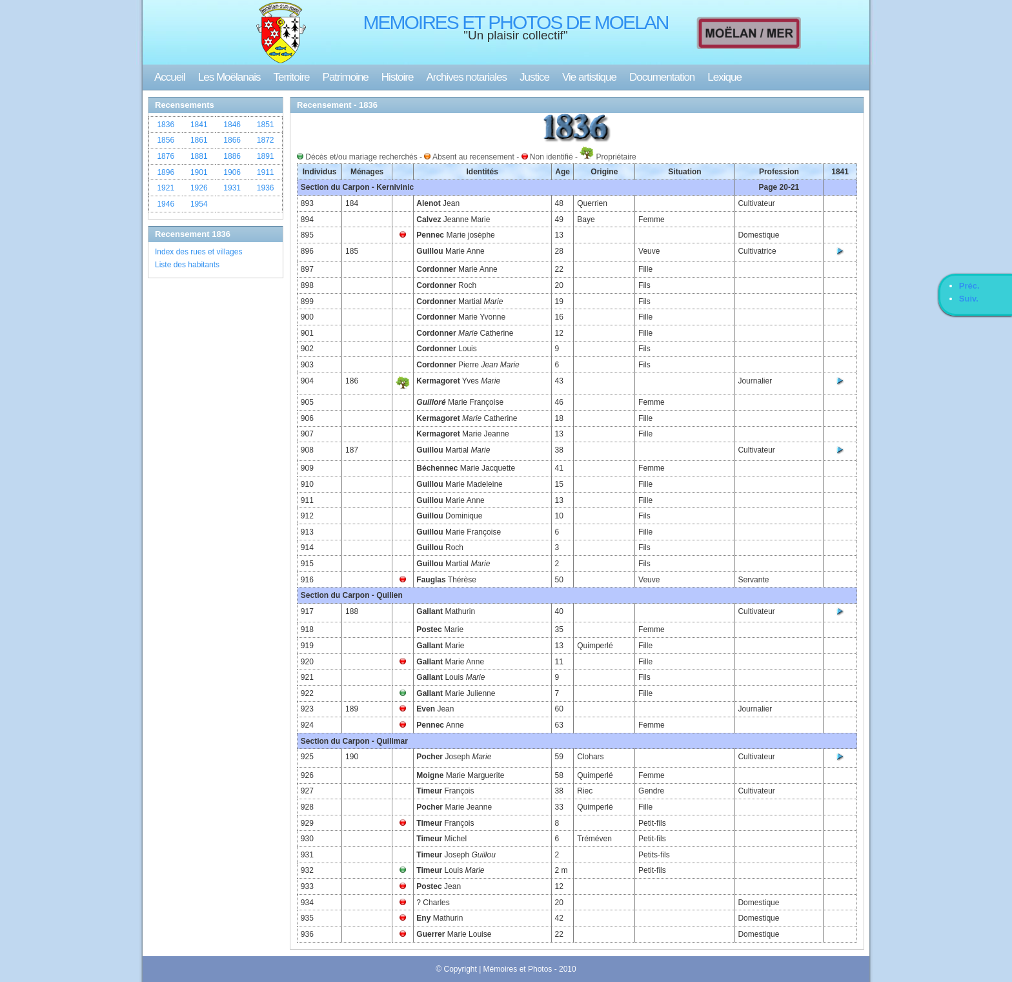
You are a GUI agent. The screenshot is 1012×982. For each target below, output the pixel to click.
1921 (165, 187)
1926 (199, 187)
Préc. (969, 286)
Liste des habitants (187, 264)
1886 (232, 156)
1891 (265, 156)
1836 (165, 124)
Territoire (291, 77)
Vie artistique (589, 77)
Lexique (724, 77)
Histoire (397, 77)
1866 (232, 140)
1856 (165, 140)
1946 (165, 204)
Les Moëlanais (229, 77)
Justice (534, 77)
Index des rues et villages (198, 251)
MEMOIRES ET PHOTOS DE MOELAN (516, 22)
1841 (199, 124)
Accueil (169, 77)
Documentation (661, 77)
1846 (232, 124)
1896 (165, 172)
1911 (265, 172)
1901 (199, 172)
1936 (265, 187)
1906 (232, 172)
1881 (199, 156)
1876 (165, 156)
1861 (199, 140)
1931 (232, 187)
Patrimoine (346, 77)
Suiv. (968, 298)
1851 (265, 124)
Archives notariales (466, 77)
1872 (265, 140)
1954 (199, 204)
